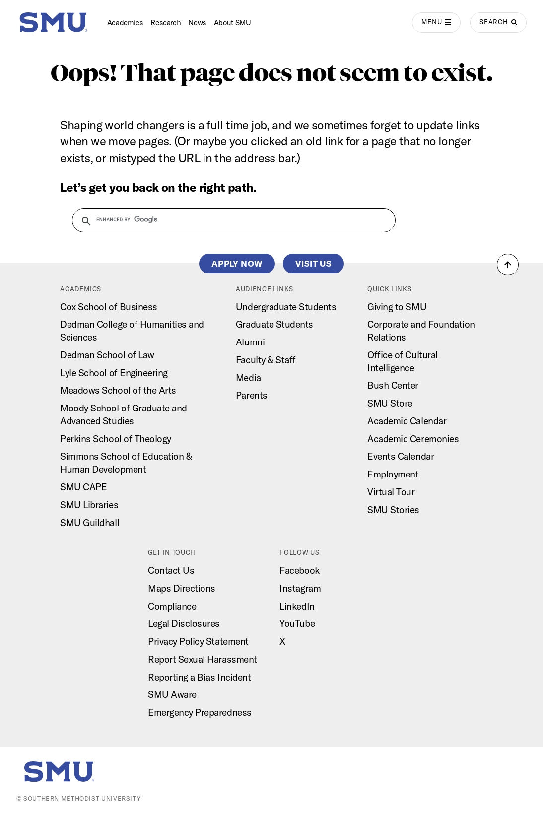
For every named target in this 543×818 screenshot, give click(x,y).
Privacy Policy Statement (198, 641)
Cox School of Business (108, 307)
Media (248, 378)
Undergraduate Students (286, 307)
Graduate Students (274, 324)
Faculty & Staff (266, 360)
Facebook (299, 570)
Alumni (250, 342)
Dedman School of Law (107, 355)
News (197, 22)
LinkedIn (296, 606)
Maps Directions (181, 588)
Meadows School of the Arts (118, 390)
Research (165, 22)
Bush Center (392, 385)
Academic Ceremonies (413, 439)
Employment (392, 474)
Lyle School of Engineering (114, 373)
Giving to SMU (396, 307)
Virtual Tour (390, 492)
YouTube (297, 623)
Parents (252, 395)
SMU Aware (172, 694)
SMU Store (389, 403)
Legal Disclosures (184, 623)
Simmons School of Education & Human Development (126, 462)
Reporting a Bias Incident (199, 677)
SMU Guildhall (89, 523)
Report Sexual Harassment (202, 659)
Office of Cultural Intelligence (402, 361)
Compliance (172, 606)
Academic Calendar (406, 421)
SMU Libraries (89, 505)
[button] (508, 264)
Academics (125, 22)
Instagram (300, 588)
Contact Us (171, 570)
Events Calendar (400, 456)
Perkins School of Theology (115, 439)
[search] (227, 220)
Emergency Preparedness (200, 712)
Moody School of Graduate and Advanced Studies (123, 414)
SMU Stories (393, 510)
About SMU (232, 22)
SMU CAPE (83, 487)
